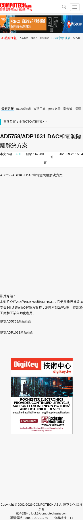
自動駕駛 (44, 38)
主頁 (22, 121)
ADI (18, 154)
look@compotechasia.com (49, 513)
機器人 (34, 38)
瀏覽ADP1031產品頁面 (16, 332)
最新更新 (7, 109)
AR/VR (76, 38)
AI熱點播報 (9, 38)
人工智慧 (23, 38)
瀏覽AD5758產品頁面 (15, 321)
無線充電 (54, 109)
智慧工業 (39, 109)
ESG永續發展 (61, 38)
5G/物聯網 (23, 109)
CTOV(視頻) (33, 121)
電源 (78, 109)
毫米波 (67, 109)
